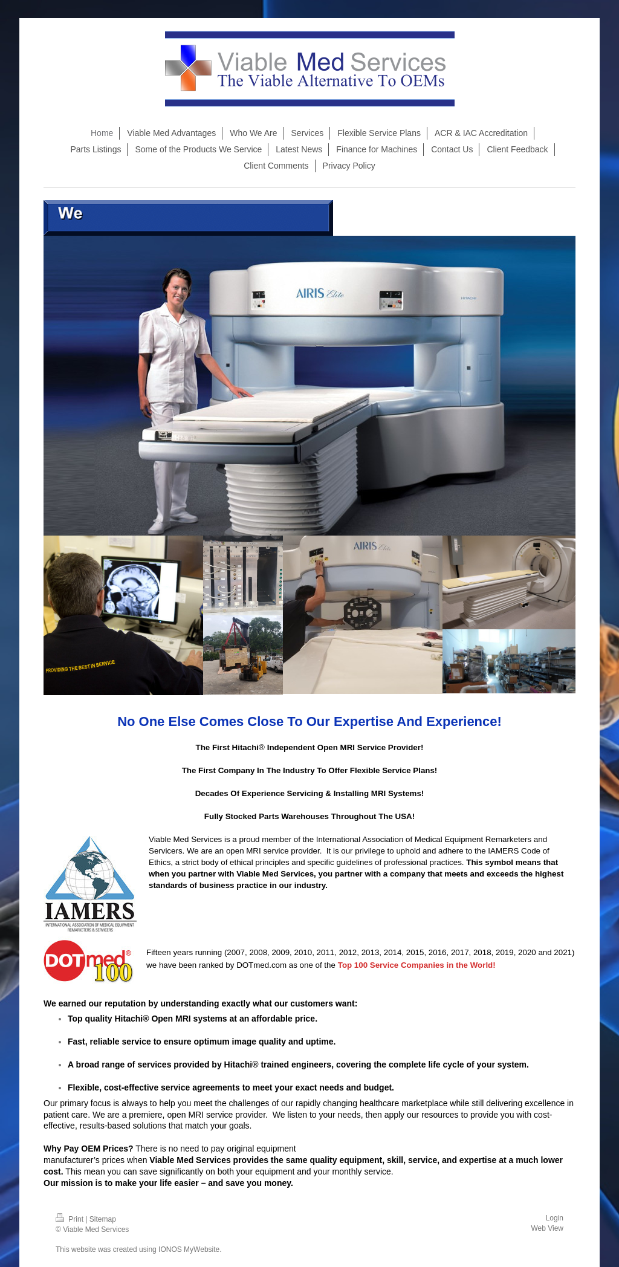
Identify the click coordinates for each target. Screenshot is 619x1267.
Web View (547, 1228)
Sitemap (102, 1219)
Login (554, 1218)
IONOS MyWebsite (188, 1249)
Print (70, 1219)
